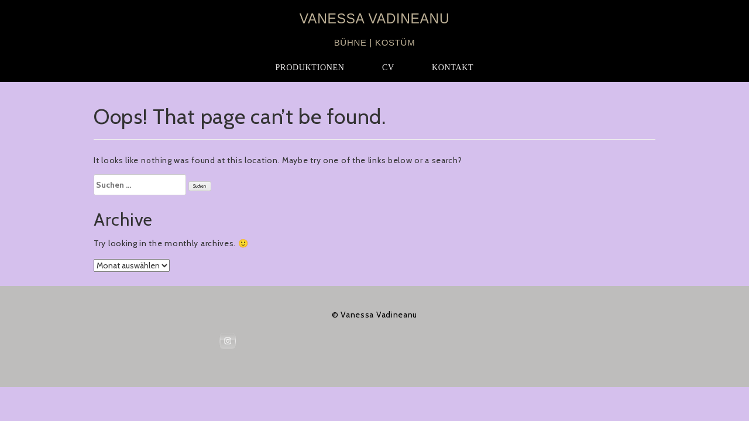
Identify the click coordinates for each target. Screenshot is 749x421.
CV (388, 67)
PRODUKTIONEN (310, 67)
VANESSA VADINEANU (374, 18)
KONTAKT (452, 67)
